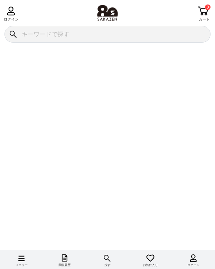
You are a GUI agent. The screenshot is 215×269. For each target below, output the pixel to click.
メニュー (22, 265)
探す (107, 265)
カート (204, 19)
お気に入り (150, 265)
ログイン (11, 19)
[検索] (12, 34)
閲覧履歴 (65, 265)
